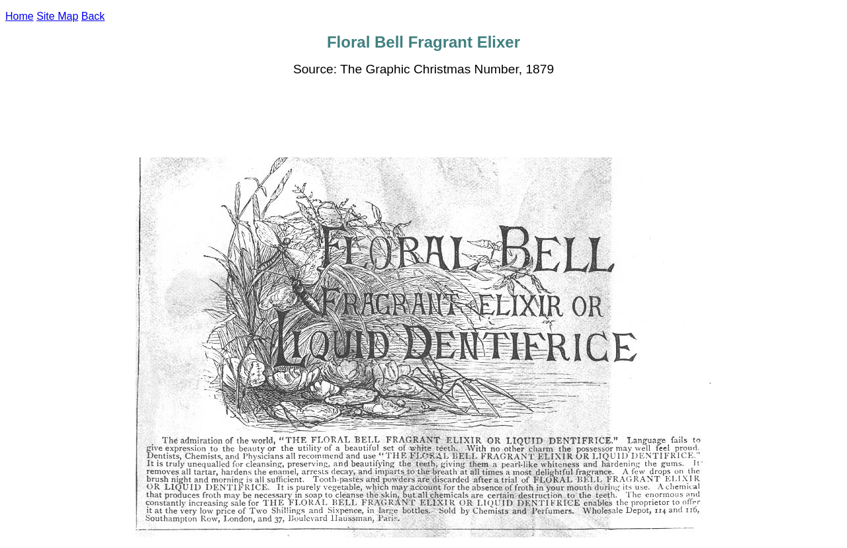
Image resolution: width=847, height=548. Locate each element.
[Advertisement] (423, 117)
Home (19, 16)
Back (93, 16)
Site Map (57, 16)
